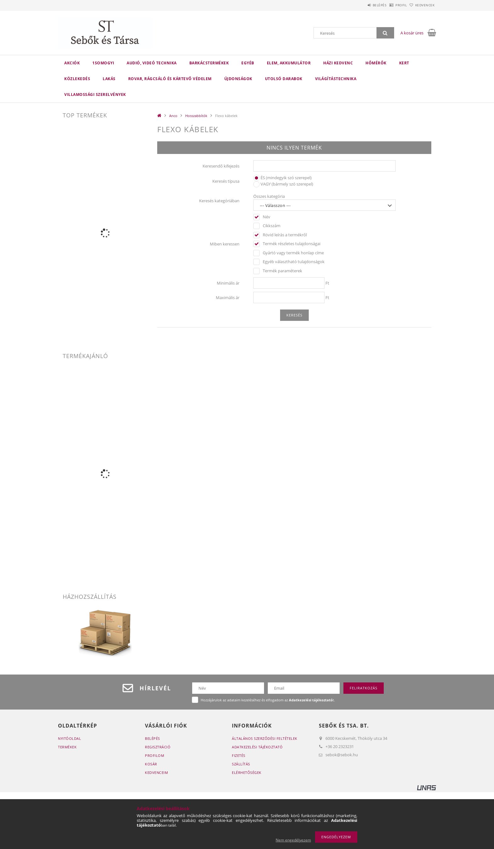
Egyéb (247, 63)
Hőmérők (376, 63)
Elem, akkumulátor (289, 63)
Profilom (154, 755)
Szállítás (241, 764)
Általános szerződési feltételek (264, 738)
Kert (404, 63)
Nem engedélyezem (293, 840)
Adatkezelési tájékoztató (257, 747)
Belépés (363, 5)
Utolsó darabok (283, 78)
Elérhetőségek (246, 772)
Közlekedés (77, 78)
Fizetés (238, 755)
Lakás (109, 78)
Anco (173, 115)
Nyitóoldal (69, 738)
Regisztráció (157, 747)
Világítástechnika (336, 78)
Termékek (67, 747)
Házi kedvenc (338, 63)
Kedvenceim (156, 772)
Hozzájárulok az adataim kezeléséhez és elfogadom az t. (268, 700)
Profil (391, 5)
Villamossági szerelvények (95, 94)
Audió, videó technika (152, 63)
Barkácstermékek (209, 63)
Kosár (151, 764)
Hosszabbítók (196, 115)
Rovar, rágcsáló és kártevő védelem (170, 78)
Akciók (72, 63)
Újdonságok (238, 78)
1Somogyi (103, 63)
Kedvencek (422, 5)
